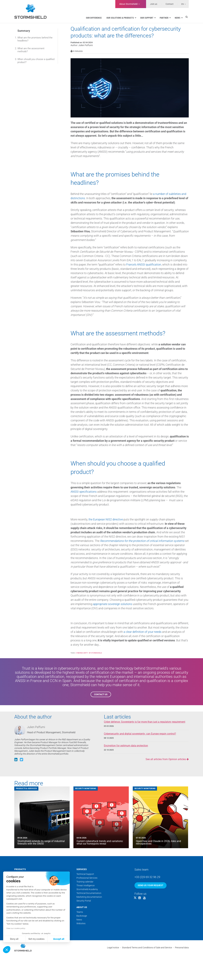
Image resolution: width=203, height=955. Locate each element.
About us (81, 907)
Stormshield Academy (87, 889)
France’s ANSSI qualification (143, 264)
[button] (6, 949)
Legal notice (113, 947)
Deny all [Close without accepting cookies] (14, 939)
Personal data (182, 947)
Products (20, 869)
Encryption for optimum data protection (126, 745)
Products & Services (26, 788)
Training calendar (84, 881)
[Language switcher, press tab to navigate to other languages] (182, 4)
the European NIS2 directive (105, 519)
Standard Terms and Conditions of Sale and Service (147, 947)
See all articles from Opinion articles (167, 759)
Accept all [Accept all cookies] (58, 939)
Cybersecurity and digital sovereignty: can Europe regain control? (140, 733)
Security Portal (83, 900)
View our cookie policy (15, 928)
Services (81, 869)
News (79, 919)
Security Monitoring (85, 788)
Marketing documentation (89, 897)
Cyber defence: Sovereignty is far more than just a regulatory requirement (144, 721)
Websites (80, 923)
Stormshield (128, 4)
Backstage (81, 916)
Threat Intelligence (85, 885)
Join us (153, 4)
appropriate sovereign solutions (112, 604)
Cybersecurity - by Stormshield (89, 653)
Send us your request (150, 885)
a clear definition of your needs (142, 631)
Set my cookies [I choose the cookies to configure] (36, 939)
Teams (79, 912)
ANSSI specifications (84, 491)
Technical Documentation (88, 893)
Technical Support (85, 874)
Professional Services (86, 878)
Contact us (101, 694)
